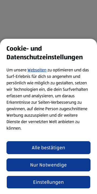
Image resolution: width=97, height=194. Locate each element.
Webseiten (36, 70)
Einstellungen (48, 182)
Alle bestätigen (48, 147)
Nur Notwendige (48, 164)
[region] (48, 116)
